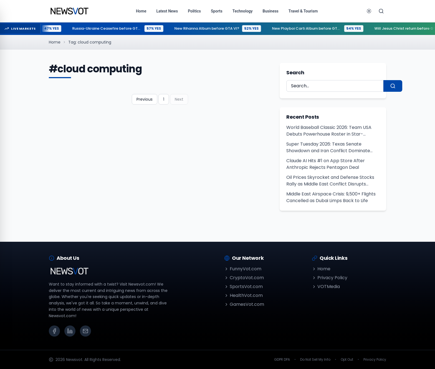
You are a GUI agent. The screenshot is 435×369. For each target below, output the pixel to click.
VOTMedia (326, 286)
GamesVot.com (244, 304)
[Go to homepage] (69, 11)
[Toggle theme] (369, 11)
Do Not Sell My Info (315, 359)
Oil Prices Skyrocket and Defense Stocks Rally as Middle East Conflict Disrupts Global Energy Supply (330, 180)
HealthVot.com (243, 295)
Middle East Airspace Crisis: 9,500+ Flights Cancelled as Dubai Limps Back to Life (331, 197)
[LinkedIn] (69, 331)
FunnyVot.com (242, 269)
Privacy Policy (329, 277)
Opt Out (347, 359)
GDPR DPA (282, 359)
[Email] (85, 331)
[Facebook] (54, 331)
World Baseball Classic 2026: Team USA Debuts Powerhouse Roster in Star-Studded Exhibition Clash (328, 131)
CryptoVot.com (244, 277)
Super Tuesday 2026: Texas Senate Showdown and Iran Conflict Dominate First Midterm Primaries (328, 147)
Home (54, 42)
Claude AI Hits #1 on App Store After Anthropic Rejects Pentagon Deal (325, 163)
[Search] (381, 11)
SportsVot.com (243, 286)
